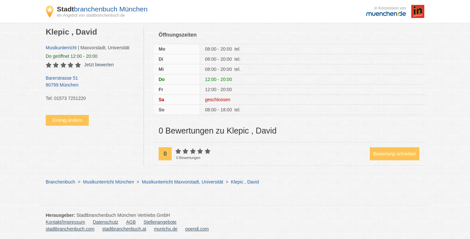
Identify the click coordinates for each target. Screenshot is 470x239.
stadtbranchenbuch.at (124, 228)
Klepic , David (245, 181)
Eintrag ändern (67, 120)
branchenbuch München (102, 9)
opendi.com (197, 228)
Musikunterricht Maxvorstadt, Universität (182, 181)
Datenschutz (105, 222)
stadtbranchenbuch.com (70, 228)
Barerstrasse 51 (91, 81)
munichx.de (166, 228)
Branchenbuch (60, 181)
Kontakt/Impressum (65, 222)
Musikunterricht (61, 47)
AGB (131, 222)
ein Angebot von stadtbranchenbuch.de (91, 15)
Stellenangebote (160, 222)
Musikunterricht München (108, 181)
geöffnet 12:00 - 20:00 (72, 56)
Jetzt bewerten (99, 64)
